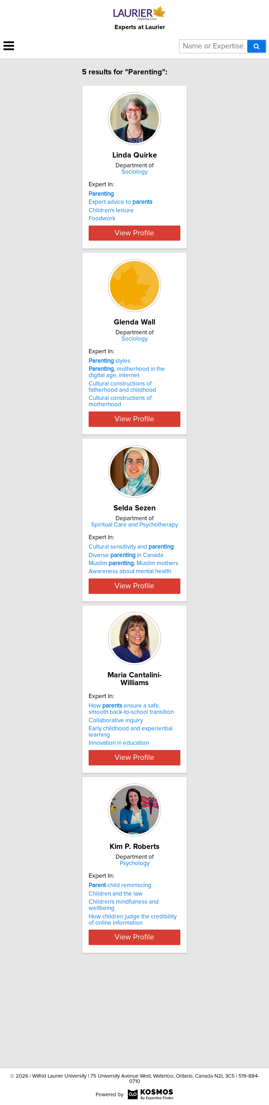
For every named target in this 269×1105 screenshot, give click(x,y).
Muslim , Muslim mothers (133, 605)
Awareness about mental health (130, 613)
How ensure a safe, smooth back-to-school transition (131, 785)
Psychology (135, 954)
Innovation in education (119, 820)
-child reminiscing (120, 976)
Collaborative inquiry (116, 797)
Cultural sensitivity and (131, 589)
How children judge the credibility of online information (133, 1010)
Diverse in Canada (126, 597)
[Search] (256, 46)
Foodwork (102, 226)
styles (109, 395)
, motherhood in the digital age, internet (127, 406)
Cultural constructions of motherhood (120, 435)
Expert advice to (120, 210)
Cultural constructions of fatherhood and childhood (122, 421)
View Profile (134, 259)
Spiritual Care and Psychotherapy (134, 567)
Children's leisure (111, 218)
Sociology (134, 179)
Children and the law (116, 984)
